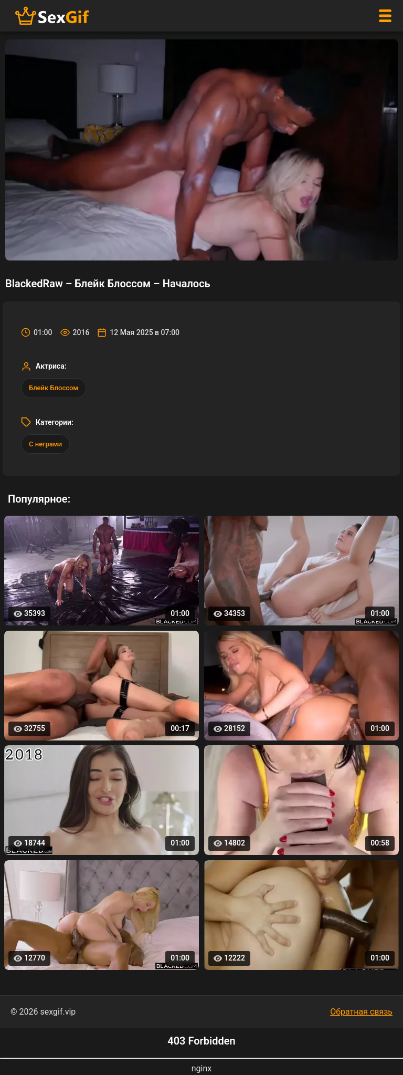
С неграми (45, 444)
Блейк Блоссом (53, 388)
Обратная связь (361, 1012)
